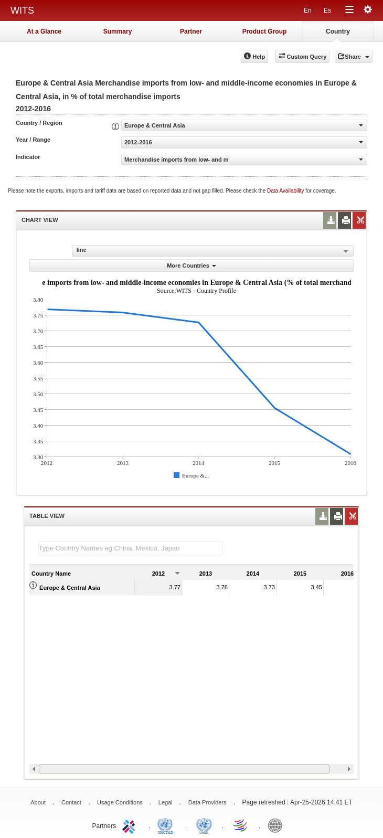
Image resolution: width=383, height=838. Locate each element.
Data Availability (286, 191)
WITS (22, 10)
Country (338, 31)
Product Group (264, 31)
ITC (130, 824)
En (308, 10)
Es (327, 10)
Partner (191, 31)
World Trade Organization (240, 824)
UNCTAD (167, 824)
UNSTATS (204, 824)
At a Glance (44, 31)
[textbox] (130, 548)
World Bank (277, 824)
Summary (117, 31)
